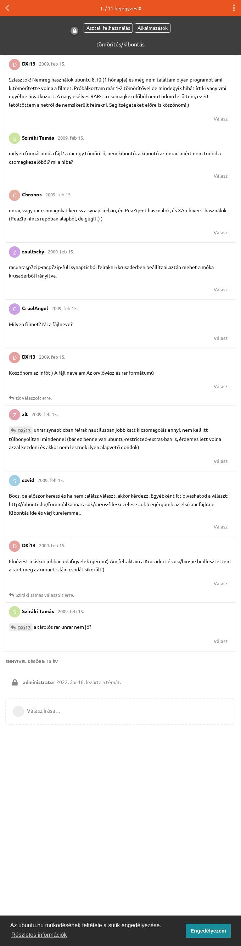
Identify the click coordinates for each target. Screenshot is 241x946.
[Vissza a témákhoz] (7, 8)
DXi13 (24, 430)
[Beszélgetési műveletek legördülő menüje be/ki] (234, 8)
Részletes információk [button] (39, 935)
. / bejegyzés (120, 8)
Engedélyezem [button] (208, 931)
